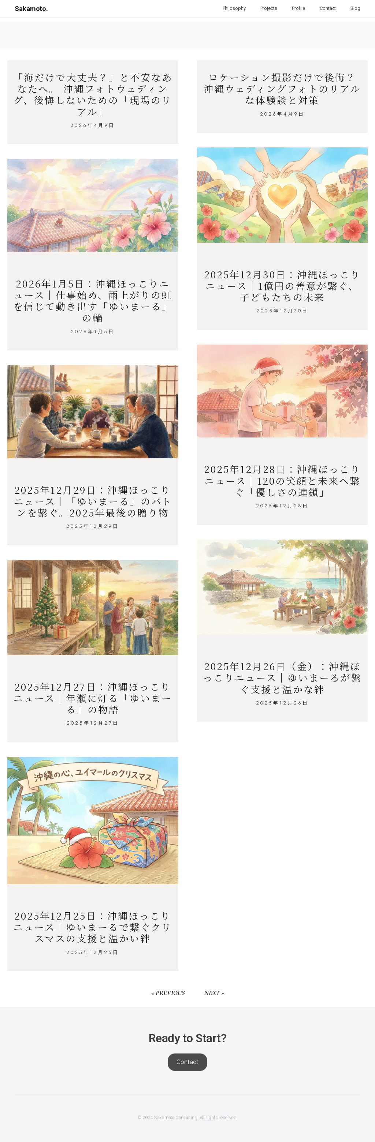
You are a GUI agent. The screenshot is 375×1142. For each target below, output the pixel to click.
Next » (214, 993)
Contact (328, 8)
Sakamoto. (31, 8)
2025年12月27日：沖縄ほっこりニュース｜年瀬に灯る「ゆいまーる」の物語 (92, 698)
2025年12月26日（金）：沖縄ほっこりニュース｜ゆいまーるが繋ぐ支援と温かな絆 (282, 677)
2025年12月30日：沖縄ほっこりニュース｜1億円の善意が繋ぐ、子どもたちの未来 (282, 285)
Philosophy (234, 8)
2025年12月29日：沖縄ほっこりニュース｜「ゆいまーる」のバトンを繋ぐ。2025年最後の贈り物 (93, 501)
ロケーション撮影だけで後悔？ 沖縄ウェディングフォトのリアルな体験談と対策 (282, 88)
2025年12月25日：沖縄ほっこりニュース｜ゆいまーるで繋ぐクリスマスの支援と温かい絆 (92, 927)
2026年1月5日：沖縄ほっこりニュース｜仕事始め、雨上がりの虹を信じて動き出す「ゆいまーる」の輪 (92, 300)
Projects (268, 8)
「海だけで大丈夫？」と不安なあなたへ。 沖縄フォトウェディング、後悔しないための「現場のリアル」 (92, 94)
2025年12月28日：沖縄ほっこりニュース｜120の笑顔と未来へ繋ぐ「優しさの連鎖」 (282, 480)
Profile (298, 8)
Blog (355, 8)
